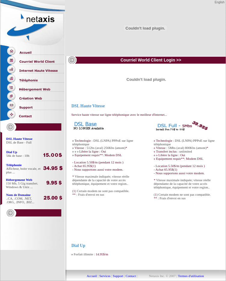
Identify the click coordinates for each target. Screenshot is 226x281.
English (219, 2)
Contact (131, 276)
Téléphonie (14, 165)
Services (104, 276)
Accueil (92, 276)
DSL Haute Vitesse (19, 138)
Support (118, 276)
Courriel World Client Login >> (151, 60)
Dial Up (11, 152)
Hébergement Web (19, 180)
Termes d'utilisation (190, 276)
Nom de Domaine (18, 195)
